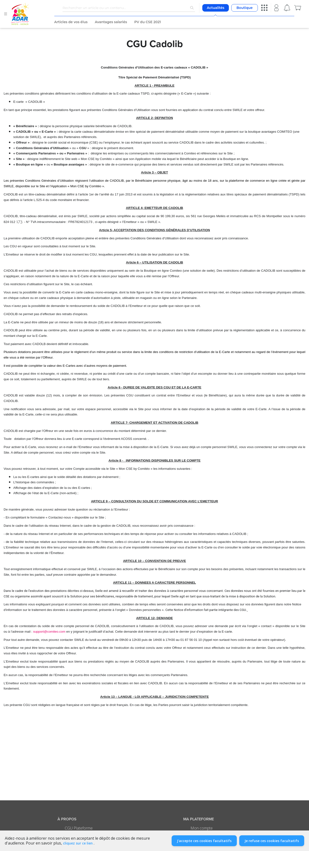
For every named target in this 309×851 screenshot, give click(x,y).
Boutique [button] (244, 8)
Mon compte (201, 828)
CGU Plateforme (79, 828)
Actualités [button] (215, 8)
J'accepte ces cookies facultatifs (204, 840)
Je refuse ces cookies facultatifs (272, 840)
